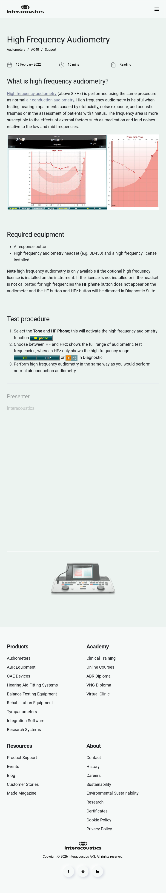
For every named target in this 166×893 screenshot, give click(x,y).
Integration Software (25, 720)
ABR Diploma (98, 676)
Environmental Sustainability (112, 793)
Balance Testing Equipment (32, 694)
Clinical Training (101, 658)
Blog (11, 775)
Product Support (22, 757)
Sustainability (98, 784)
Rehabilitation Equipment (30, 702)
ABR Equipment (21, 667)
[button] (157, 9)
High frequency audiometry (32, 93)
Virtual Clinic (98, 694)
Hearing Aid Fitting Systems (32, 685)
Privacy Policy (99, 828)
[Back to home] (25, 9)
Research (95, 802)
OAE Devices (18, 676)
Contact (93, 757)
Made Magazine (21, 793)
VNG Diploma (98, 685)
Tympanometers (22, 711)
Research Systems (24, 729)
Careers (93, 775)
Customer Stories (23, 784)
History (93, 766)
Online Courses (100, 667)
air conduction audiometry (50, 100)
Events (13, 766)
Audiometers (19, 658)
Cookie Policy (98, 820)
